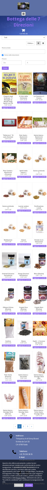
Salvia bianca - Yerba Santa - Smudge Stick (39, 412)
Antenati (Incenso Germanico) (8, 274)
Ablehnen (18, 485)
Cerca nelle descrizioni (10, 55)
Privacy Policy (21, 478)
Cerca (5, 68)
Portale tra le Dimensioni (39, 241)
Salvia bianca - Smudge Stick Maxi (23, 412)
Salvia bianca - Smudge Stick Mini (39, 376)
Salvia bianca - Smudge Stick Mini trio (8, 412)
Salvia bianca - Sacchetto (23, 376)
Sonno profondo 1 (39, 171)
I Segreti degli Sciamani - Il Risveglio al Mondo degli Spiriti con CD (8, 99)
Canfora (8, 341)
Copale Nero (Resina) (39, 308)
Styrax (23, 341)
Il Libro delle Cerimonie (23, 97)
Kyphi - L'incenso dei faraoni (39, 342)
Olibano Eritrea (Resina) (8, 308)
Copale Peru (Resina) (23, 308)
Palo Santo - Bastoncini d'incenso (23, 137)
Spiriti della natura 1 (24, 171)
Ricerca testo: (6, 48)
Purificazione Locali (39, 207)
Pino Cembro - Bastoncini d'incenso (8, 172)
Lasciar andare (23, 206)
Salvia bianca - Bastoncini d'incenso (39, 137)
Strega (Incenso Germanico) (23, 274)
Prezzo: (4, 59)
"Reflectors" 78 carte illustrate (8, 136)
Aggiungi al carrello (8, 108)
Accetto (29, 485)
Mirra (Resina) (39, 274)
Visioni (23, 240)
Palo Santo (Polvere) (8, 376)
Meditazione (8, 240)
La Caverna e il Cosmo (39, 97)
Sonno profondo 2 (8, 207)
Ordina (30, 43)
